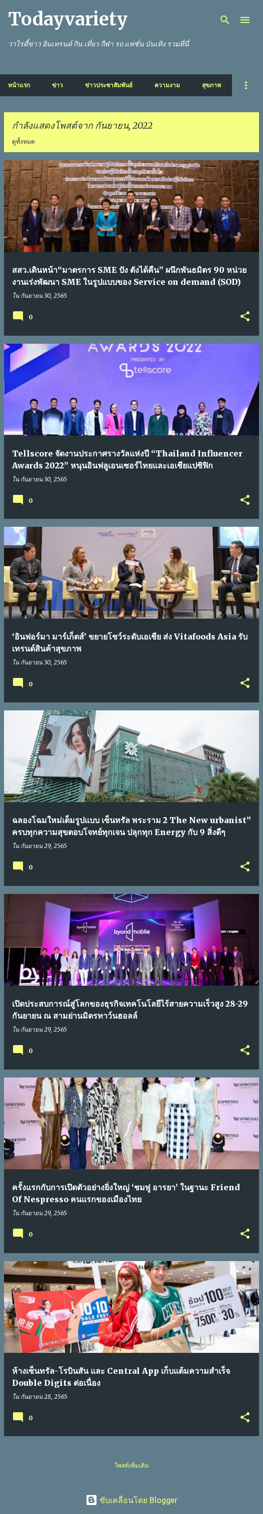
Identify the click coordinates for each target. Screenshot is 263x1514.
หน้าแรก (19, 85)
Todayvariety (68, 19)
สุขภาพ (211, 85)
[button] (245, 317)
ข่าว (57, 85)
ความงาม (167, 85)
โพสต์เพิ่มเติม (131, 1465)
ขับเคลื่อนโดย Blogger (132, 1500)
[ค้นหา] (225, 20)
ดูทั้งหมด (23, 141)
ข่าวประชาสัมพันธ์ (108, 85)
